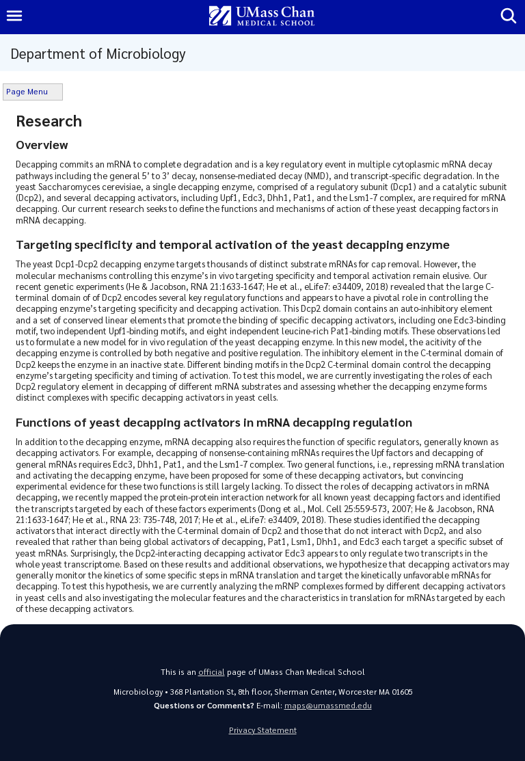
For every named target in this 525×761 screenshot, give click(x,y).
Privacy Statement (263, 730)
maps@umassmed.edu (328, 705)
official (211, 672)
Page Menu (27, 91)
